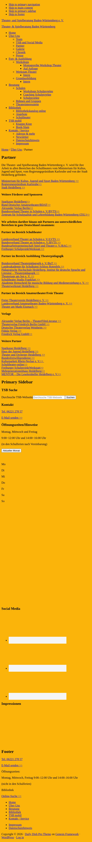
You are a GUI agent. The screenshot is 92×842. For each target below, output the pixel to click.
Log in (20, 837)
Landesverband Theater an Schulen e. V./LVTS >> (30, 239)
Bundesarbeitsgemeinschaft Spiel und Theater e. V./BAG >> (36, 245)
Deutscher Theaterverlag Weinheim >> (24, 327)
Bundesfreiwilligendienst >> (18, 357)
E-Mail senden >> (12, 417)
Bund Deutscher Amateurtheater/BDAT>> (25, 204)
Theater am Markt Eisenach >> (19, 306)
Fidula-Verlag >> (11, 330)
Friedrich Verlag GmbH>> (16, 334)
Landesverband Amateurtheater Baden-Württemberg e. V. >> (36, 303)
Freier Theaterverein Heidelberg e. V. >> (25, 300)
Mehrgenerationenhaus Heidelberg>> (23, 370)
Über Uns (16, 149)
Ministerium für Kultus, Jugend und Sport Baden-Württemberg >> (40, 180)
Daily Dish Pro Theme (38, 834)
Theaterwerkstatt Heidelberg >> (19, 286)
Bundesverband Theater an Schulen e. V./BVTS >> (31, 242)
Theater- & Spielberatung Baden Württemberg (28, 26)
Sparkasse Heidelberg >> (16, 348)
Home (5, 149)
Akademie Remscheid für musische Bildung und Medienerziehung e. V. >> (45, 282)
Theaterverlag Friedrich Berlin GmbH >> (25, 324)
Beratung (14, 808)
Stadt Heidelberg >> (13, 187)
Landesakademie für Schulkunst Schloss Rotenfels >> (32, 266)
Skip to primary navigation (24, 4)
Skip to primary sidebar (22, 10)
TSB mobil (15, 815)
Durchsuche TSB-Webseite (17, 397)
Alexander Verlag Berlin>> (17, 208)
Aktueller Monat (11, 450)
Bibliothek (15, 812)
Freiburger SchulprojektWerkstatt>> (22, 367)
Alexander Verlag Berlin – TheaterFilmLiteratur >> (31, 321)
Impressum (15, 824)
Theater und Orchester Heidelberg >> (23, 354)
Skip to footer (17, 14)
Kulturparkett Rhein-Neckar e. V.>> (22, 361)
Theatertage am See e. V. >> (17, 276)
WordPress (7, 837)
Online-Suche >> (11, 796)
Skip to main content (21, 7)
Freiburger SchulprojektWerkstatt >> (22, 249)
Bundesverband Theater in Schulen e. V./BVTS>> (30, 211)
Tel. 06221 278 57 (12, 411)
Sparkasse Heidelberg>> (15, 201)
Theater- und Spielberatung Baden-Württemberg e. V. (32, 20)
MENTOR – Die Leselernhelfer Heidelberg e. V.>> (31, 374)
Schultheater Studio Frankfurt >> (20, 279)
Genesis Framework (67, 834)
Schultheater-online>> (14, 364)
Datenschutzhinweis (20, 828)
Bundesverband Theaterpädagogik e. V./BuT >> (29, 263)
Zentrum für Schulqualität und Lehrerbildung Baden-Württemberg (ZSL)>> (45, 214)
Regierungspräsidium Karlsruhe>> (21, 184)
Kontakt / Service (19, 818)
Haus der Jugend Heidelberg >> (19, 351)
